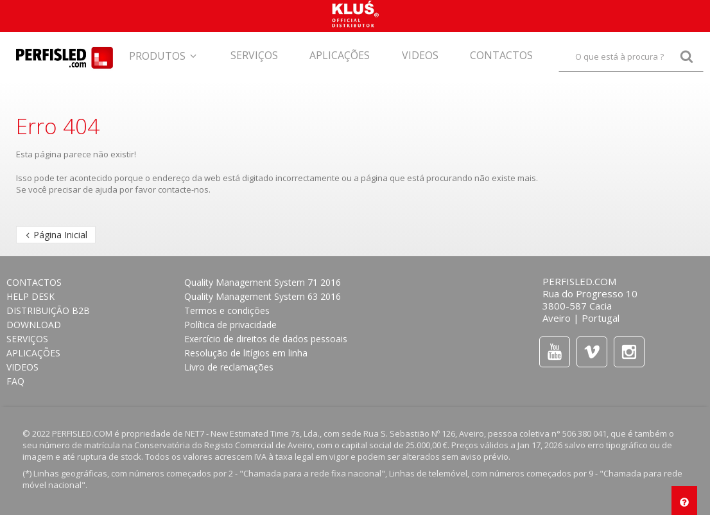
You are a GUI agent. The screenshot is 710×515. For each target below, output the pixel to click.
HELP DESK (30, 296)
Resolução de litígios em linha (245, 353)
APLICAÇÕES (33, 353)
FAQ (15, 381)
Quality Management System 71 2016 (262, 282)
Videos (22, 367)
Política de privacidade (230, 325)
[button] (164, 52)
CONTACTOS (34, 282)
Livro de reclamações (228, 367)
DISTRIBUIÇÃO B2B (48, 310)
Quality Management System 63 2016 (262, 296)
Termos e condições (227, 310)
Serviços (27, 339)
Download (33, 325)
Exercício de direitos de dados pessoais (265, 339)
